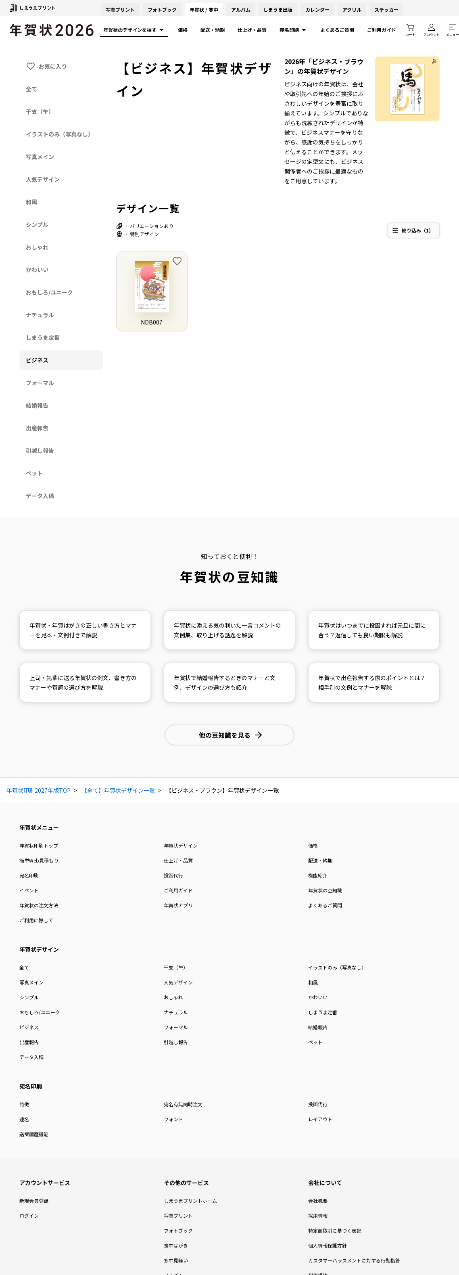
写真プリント (178, 1215)
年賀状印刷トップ (38, 845)
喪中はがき (176, 1245)
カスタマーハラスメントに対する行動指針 (354, 1260)
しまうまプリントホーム (190, 1200)
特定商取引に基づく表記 (334, 1230)
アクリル (351, 9)
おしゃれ (173, 997)
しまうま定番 (322, 1012)
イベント (29, 890)
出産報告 (29, 1041)
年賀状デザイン (181, 845)
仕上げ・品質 (252, 29)
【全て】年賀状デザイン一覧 (118, 790)
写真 (120, 9)
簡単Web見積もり (38, 860)
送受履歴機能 (33, 1134)
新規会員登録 (33, 1200)
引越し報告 (176, 1041)
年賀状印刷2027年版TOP (38, 790)
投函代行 (173, 875)
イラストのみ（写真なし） (337, 967)
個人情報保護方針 (327, 1245)
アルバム (240, 9)
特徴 (24, 1104)
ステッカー (386, 9)
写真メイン (31, 982)
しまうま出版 (277, 9)
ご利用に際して (36, 920)
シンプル (29, 997)
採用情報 (318, 1215)
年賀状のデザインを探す (134, 29)
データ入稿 (31, 1056)
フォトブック (162, 9)
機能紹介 (318, 875)
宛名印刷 (293, 29)
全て (24, 967)
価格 (183, 29)
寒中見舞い (176, 1260)
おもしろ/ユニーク (39, 1012)
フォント (173, 1119)
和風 (313, 982)
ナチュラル (176, 1012)
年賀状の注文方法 (38, 905)
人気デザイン (178, 982)
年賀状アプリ (178, 905)
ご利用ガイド (381, 29)
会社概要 (318, 1200)
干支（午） (176, 967)
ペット (315, 1041)
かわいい (318, 997)
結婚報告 (318, 1027)
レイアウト (320, 1119)
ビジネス (29, 1027)
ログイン (29, 1215)
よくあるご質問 (337, 29)
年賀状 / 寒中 (204, 9)
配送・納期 (212, 29)
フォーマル (176, 1027)
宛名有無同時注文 (183, 1104)
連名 (24, 1119)
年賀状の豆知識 (325, 890)
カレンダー (317, 9)
